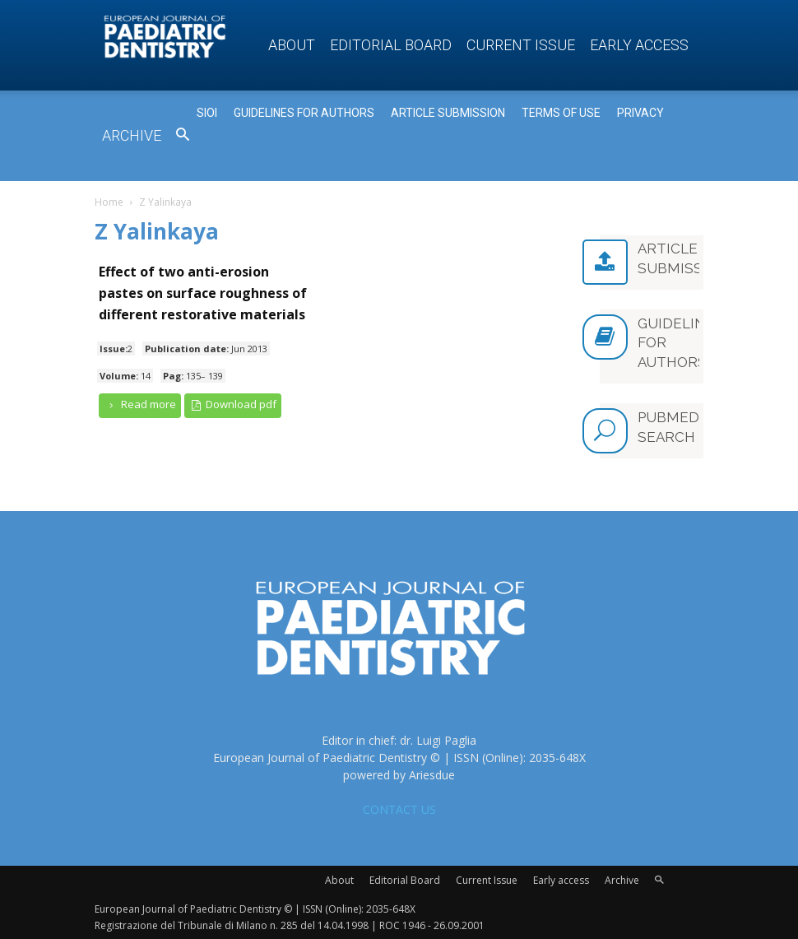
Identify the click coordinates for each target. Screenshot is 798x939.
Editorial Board (391, 44)
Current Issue (520, 44)
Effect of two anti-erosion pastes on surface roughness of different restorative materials (203, 293)
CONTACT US (399, 808)
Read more (140, 404)
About (291, 44)
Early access (639, 44)
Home (109, 202)
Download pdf (233, 404)
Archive (131, 135)
